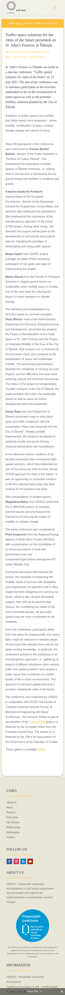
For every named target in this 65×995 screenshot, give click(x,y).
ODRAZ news (20, 56)
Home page (15, 23)
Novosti (28, 23)
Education (12, 817)
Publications (13, 827)
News (46, 51)
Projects (11, 812)
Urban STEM (37, 721)
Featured (25, 51)
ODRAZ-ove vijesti (46, 23)
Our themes (13, 822)
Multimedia (13, 832)
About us (12, 802)
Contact (11, 837)
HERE (41, 749)
